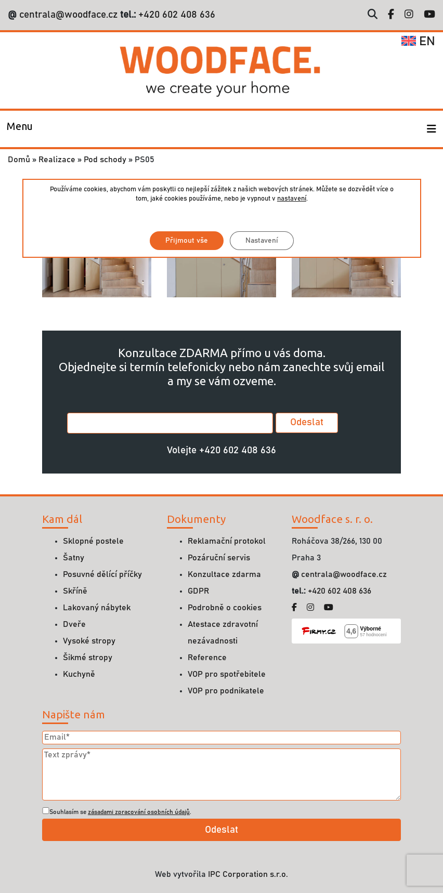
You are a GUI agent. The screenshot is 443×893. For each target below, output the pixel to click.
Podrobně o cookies (225, 607)
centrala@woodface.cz (68, 15)
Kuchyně (79, 674)
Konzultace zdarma (224, 574)
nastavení (291, 198)
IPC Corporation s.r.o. (248, 874)
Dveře (74, 624)
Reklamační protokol (227, 541)
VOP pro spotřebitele (227, 674)
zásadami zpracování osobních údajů (139, 812)
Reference (207, 657)
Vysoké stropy (89, 641)
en (418, 41)
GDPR (198, 591)
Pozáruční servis (219, 558)
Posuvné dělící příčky (102, 574)
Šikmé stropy (87, 657)
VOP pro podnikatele (226, 691)
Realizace (56, 159)
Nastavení (261, 240)
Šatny (73, 558)
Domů (19, 159)
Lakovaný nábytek (97, 607)
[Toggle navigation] (20, 129)
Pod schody (105, 159)
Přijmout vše (186, 240)
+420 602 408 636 (175, 15)
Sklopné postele (93, 541)
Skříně (75, 591)
